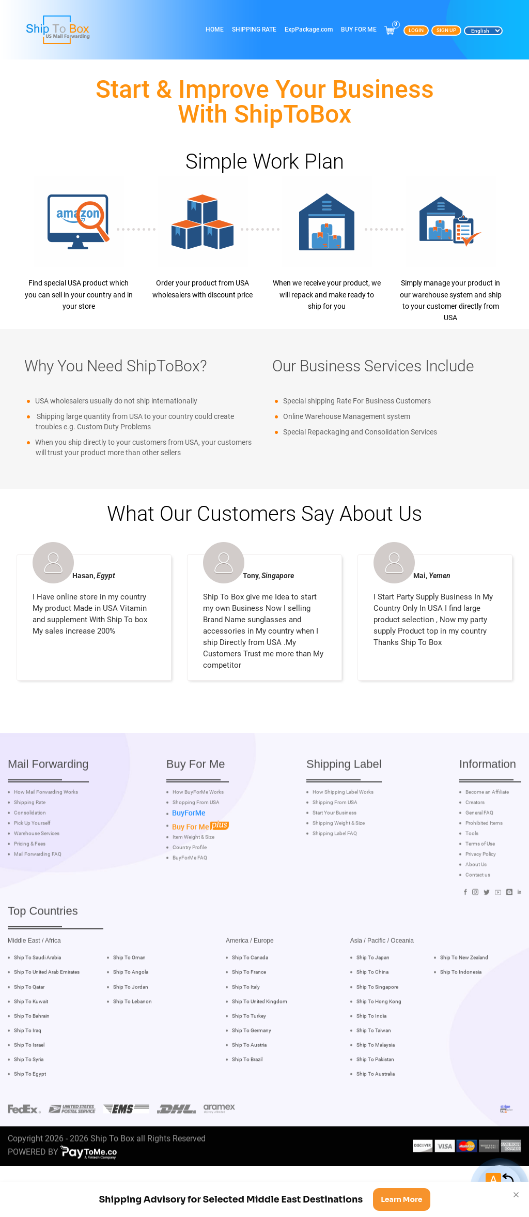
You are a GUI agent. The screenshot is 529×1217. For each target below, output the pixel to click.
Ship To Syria (28, 1097)
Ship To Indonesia (460, 1010)
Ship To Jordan (130, 1024)
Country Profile (190, 885)
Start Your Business (334, 850)
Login (416, 30)
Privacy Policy (480, 892)
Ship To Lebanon (132, 1039)
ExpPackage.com (309, 29)
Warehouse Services (36, 871)
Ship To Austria (249, 1082)
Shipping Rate (254, 29)
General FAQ (479, 850)
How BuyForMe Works (198, 830)
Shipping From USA (335, 840)
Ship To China (372, 1010)
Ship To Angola (130, 1010)
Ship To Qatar (29, 1024)
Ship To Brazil (247, 1097)
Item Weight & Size (193, 874)
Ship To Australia (375, 1112)
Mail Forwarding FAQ (37, 892)
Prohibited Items (484, 861)
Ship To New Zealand (464, 995)
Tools (471, 871)
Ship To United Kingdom (259, 1039)
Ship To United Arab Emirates (47, 1010)
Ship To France (249, 1010)
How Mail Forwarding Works (46, 830)
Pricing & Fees (29, 881)
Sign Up (446, 30)
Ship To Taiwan (373, 1068)
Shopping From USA (196, 840)
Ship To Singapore (377, 1024)
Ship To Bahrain (32, 1053)
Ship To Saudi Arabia (37, 995)
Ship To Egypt (30, 1112)
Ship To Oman (129, 995)
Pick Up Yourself (32, 861)
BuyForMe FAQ (190, 895)
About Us (476, 902)
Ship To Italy (246, 1024)
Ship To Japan (373, 995)
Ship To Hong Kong (378, 1039)
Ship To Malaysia (375, 1082)
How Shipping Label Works (343, 830)
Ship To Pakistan (375, 1097)
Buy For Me (359, 29)
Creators (475, 840)
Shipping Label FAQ (335, 871)
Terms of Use (480, 881)
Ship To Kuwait (31, 1039)
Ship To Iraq (27, 1068)
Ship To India (371, 1053)
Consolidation (30, 850)
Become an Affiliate (487, 830)
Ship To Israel (29, 1082)
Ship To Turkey (249, 1053)
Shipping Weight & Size (339, 861)
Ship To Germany (251, 1068)
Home (215, 29)
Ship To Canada (250, 995)
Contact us (477, 912)
